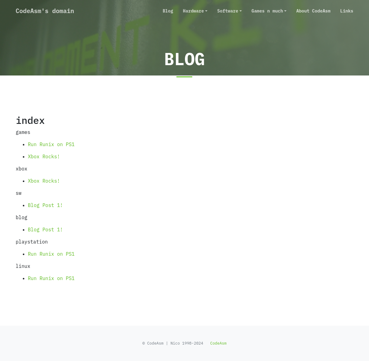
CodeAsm (218, 343)
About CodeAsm (313, 11)
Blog (168, 11)
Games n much (267, 11)
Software (227, 11)
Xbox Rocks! (44, 156)
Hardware (193, 11)
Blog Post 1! (45, 205)
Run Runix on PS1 (51, 144)
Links (346, 11)
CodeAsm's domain (45, 11)
